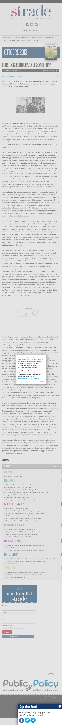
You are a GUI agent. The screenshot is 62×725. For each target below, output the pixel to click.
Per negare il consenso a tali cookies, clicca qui (28, 377)
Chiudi (42, 381)
